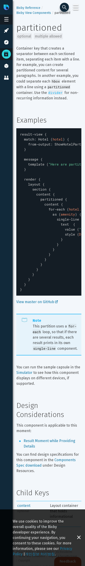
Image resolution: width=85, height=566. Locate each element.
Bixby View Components (33, 13)
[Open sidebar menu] (6, 20)
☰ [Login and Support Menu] (76, 7)
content (23, 491)
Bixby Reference (28, 8)
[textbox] (48, 204)
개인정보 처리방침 (40, 554)
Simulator (24, 358)
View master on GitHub (37, 287)
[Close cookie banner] (79, 537)
